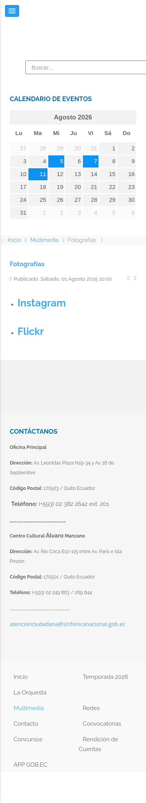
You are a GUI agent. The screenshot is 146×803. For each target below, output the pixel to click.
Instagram (42, 303)
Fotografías (27, 264)
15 (112, 174)
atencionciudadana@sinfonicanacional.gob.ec (67, 624)
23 (131, 187)
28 (94, 200)
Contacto (26, 723)
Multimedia (29, 708)
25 (43, 200)
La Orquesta (30, 692)
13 (77, 174)
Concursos (28, 739)
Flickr (31, 331)
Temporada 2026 (105, 676)
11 (43, 174)
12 (60, 174)
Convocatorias (102, 723)
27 (77, 200)
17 (23, 187)
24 (23, 200)
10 (23, 174)
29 (112, 200)
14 (94, 174)
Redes (91, 708)
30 (131, 200)
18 (43, 187)
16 (131, 174)
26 (60, 200)
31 (23, 213)
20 (77, 187)
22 (112, 187)
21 (94, 187)
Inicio (21, 676)
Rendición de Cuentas (98, 744)
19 (60, 187)
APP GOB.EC (30, 764)
